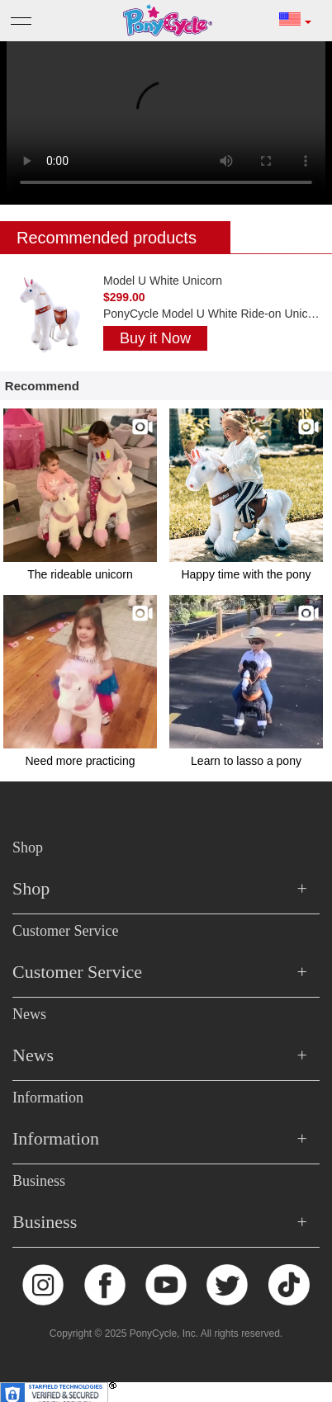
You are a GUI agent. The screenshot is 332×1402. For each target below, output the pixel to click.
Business (38, 1181)
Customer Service (65, 931)
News (29, 1014)
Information (47, 1097)
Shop (27, 847)
